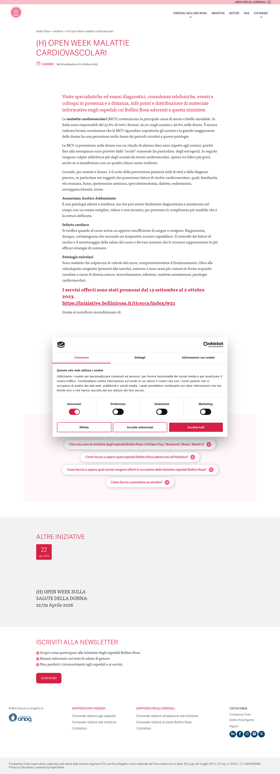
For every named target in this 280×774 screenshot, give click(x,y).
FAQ (246, 13)
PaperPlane (57, 767)
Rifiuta (84, 427)
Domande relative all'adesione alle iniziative (167, 716)
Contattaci (79, 728)
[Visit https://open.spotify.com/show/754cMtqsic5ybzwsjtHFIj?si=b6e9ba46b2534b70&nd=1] (254, 734)
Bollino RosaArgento (241, 720)
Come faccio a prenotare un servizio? (140, 482)
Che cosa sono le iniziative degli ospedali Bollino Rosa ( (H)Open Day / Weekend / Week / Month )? (140, 444)
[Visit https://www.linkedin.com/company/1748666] (233, 734)
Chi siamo (261, 13)
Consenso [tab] (81, 357)
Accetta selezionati (140, 427)
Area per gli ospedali (250, 2)
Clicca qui (49, 678)
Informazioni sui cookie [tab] (198, 357)
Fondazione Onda (240, 714)
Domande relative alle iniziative (94, 722)
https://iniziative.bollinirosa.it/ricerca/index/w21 (118, 302)
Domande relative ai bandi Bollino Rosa (164, 722)
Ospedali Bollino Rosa (190, 13)
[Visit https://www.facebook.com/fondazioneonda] (240, 734)
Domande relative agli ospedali (94, 716)
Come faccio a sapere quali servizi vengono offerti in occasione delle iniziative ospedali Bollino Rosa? (140, 469)
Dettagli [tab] (140, 357)
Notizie (234, 13)
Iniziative (218, 13)
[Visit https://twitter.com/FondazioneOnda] (261, 734)
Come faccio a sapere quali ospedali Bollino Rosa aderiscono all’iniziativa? (140, 457)
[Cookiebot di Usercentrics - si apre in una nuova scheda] (206, 345)
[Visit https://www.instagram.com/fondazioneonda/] (247, 734)
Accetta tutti (195, 427)
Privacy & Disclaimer (21, 767)
